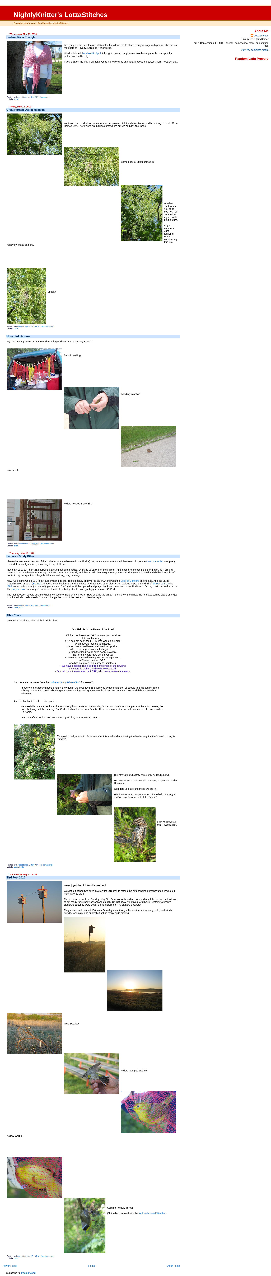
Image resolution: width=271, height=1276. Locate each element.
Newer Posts (9, 1265)
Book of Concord (130, 580)
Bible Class (13, 615)
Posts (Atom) (28, 1273)
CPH (77, 682)
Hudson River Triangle (20, 37)
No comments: (47, 326)
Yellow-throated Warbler (152, 1213)
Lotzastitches (261, 35)
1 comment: (45, 97)
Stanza (36, 583)
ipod (21, 607)
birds (16, 328)
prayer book (18, 589)
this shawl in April (91, 53)
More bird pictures (18, 336)
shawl (16, 99)
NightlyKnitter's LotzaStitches (60, 14)
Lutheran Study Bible (20, 556)
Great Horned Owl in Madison (25, 109)
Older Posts (173, 1265)
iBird (9, 586)
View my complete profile (255, 50)
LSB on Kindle (154, 561)
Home (91, 1265)
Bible (16, 607)
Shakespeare (159, 583)
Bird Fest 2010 (15, 877)
